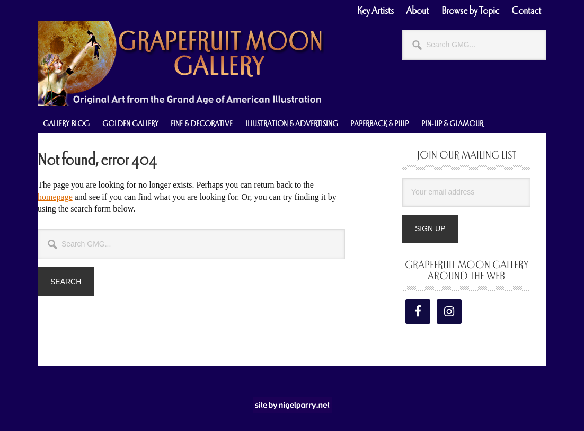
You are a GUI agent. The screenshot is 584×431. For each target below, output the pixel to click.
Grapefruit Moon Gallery (181, 63)
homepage (55, 196)
